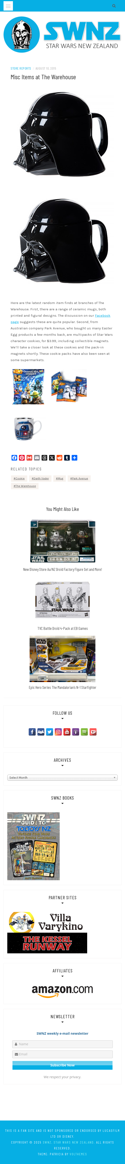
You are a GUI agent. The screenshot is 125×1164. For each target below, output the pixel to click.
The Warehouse (26, 486)
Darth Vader (41, 478)
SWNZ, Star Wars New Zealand (68, 1142)
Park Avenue (80, 478)
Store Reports (21, 68)
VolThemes (78, 1154)
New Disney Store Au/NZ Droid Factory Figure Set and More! (62, 569)
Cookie (20, 478)
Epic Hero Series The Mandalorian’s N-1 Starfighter (62, 687)
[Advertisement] (62, 1103)
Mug (60, 478)
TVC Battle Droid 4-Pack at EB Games (62, 628)
